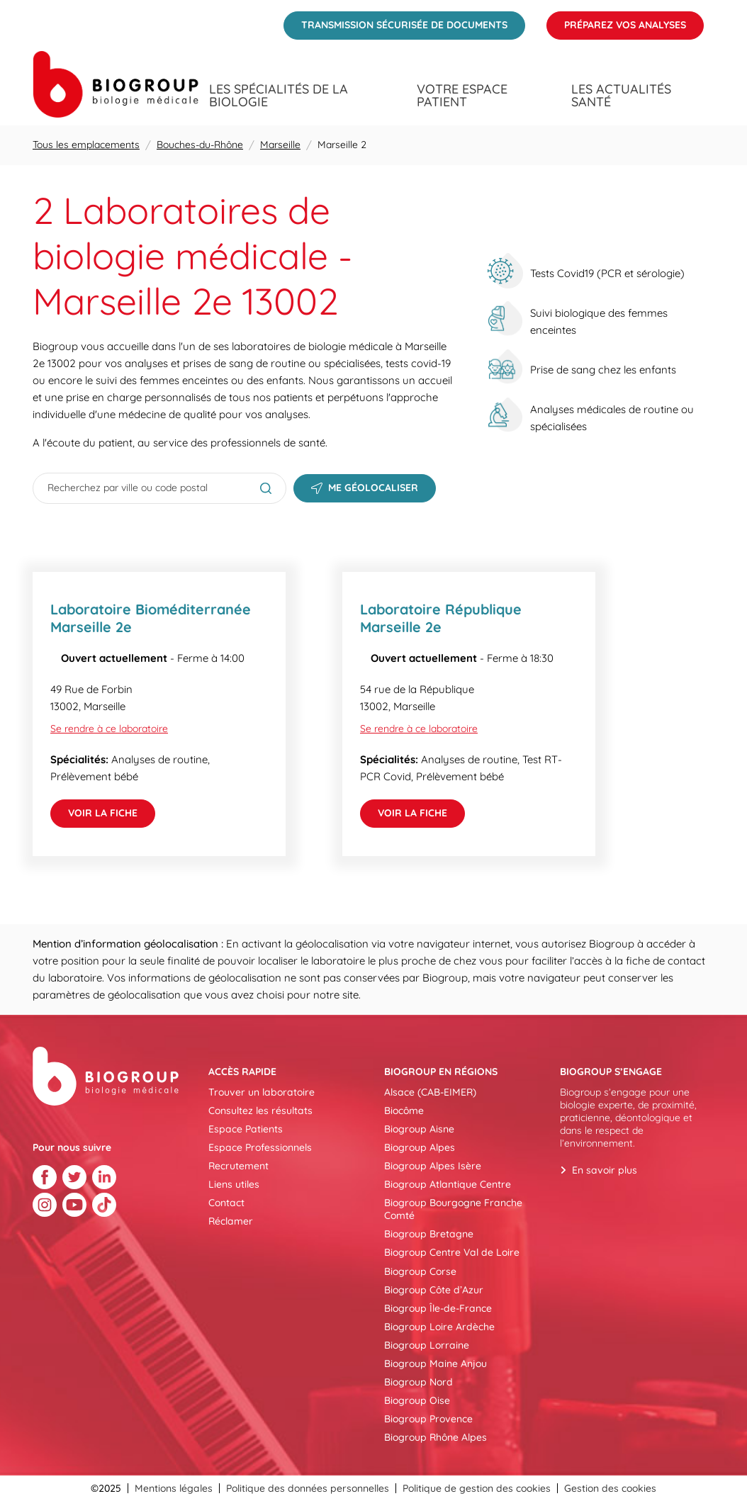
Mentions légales (174, 1488)
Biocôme (404, 1110)
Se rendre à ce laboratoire (109, 728)
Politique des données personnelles (307, 1488)
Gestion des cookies (610, 1488)
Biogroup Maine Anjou (435, 1363)
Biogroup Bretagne (428, 1233)
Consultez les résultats (260, 1110)
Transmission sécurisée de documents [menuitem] (395, 21)
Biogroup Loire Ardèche (439, 1326)
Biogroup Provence (428, 1418)
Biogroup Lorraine (426, 1345)
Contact (226, 1202)
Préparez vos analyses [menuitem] (616, 21)
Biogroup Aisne (419, 1129)
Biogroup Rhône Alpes (435, 1437)
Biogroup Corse (420, 1271)
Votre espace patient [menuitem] (462, 95)
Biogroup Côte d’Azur (433, 1289)
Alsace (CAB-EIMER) (430, 1092)
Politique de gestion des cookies (477, 1488)
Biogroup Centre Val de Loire (451, 1252)
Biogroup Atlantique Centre (447, 1184)
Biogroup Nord (418, 1382)
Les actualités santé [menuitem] (621, 95)
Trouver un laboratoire (261, 1092)
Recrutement (238, 1165)
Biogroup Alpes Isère (432, 1165)
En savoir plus (604, 1170)
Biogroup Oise (417, 1400)
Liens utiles (233, 1184)
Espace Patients (245, 1129)
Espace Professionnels (260, 1147)
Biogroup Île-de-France (438, 1308)
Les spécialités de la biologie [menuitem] (278, 95)
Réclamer (230, 1221)
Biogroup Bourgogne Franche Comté (453, 1209)
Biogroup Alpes (419, 1147)
